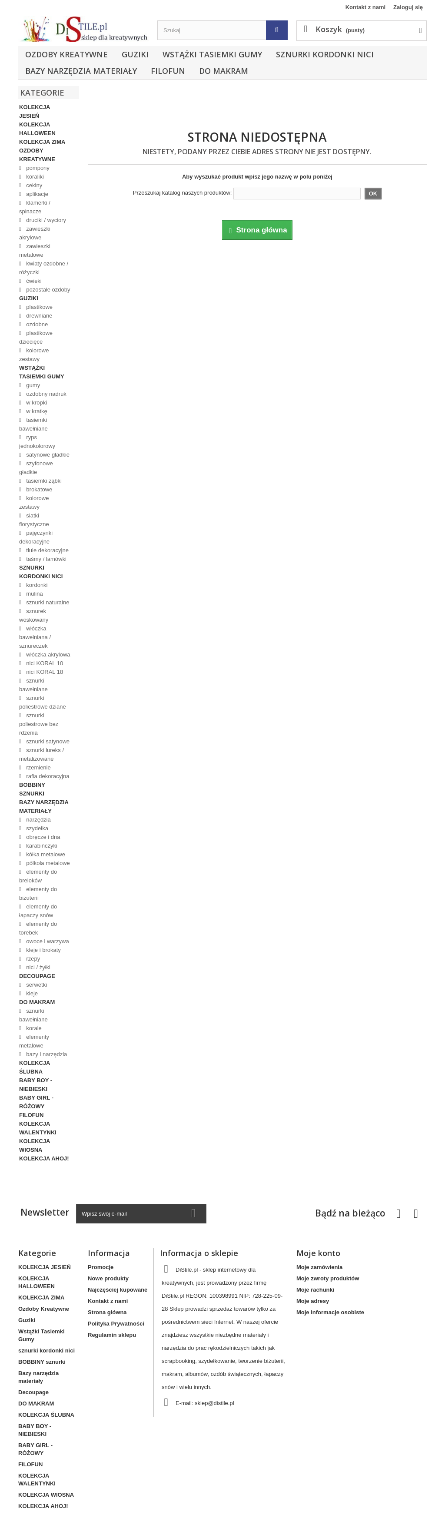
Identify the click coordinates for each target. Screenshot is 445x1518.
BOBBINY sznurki (32, 789)
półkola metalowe (47, 863)
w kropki (36, 402)
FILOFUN (168, 71)
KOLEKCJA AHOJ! (44, 1158)
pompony (37, 168)
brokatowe (39, 489)
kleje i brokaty (43, 950)
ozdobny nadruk (45, 394)
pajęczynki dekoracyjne (36, 537)
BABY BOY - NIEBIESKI (35, 1084)
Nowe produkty (108, 1278)
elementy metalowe (34, 1041)
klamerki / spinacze (34, 207)
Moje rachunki (315, 1289)
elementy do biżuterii (38, 893)
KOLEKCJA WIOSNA (34, 1145)
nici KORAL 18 (44, 672)
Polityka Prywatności (116, 1323)
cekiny (33, 185)
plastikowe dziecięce (36, 337)
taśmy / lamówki (45, 559)
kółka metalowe (45, 854)
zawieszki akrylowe (34, 233)
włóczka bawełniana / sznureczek (35, 637)
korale (33, 1028)
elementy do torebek (38, 928)
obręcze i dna (42, 837)
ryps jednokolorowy (37, 441)
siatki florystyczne (34, 519)
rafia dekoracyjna (47, 776)
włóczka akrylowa (47, 654)
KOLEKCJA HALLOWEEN (37, 128)
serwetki (36, 984)
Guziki (135, 54)
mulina (34, 593)
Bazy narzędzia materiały (81, 71)
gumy (32, 385)
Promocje (100, 1267)
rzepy (32, 958)
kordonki (36, 585)
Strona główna (107, 1312)
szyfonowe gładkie (36, 467)
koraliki (34, 176)
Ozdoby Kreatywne (66, 54)
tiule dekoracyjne (47, 550)
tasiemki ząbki (43, 480)
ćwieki (33, 281)
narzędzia (38, 819)
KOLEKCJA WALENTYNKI (37, 1128)
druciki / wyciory (45, 220)
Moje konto (318, 1253)
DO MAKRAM (223, 71)
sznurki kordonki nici (325, 54)
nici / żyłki (37, 967)
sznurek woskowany (33, 615)
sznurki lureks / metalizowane (41, 754)
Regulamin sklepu (112, 1335)
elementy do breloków (38, 876)
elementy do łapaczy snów (38, 910)
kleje (31, 993)
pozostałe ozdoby (47, 289)
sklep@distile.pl (214, 1403)
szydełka (36, 828)
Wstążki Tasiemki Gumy (212, 54)
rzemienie (38, 767)
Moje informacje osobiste (330, 1312)
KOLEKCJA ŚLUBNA (34, 1067)
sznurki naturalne (47, 602)
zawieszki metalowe (34, 250)
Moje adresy (312, 1301)
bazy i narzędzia (46, 1054)
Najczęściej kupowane (117, 1289)
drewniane (39, 315)
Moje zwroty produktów (327, 1278)
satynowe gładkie (47, 454)
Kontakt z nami (365, 7)
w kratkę (36, 411)
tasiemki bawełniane (33, 424)
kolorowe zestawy (34, 354)
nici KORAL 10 (44, 663)
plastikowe (39, 307)
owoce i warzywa (47, 941)
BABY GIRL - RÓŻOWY (36, 1102)
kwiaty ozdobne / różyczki (43, 267)
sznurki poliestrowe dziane (42, 702)
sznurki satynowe (47, 741)
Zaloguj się (408, 7)
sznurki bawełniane (33, 685)
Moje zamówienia (319, 1267)
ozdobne (36, 324)
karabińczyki (41, 845)
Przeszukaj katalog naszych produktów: (182, 192)
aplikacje (36, 194)
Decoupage (37, 976)
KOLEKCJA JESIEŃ (34, 111)
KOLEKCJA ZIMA (42, 142)
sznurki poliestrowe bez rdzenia (38, 724)
